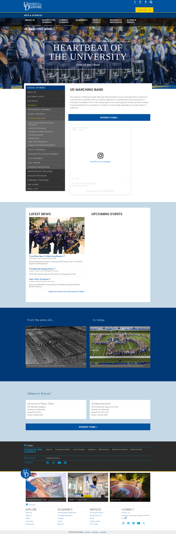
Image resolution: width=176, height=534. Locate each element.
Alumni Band (34, 138)
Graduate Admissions (65, 515)
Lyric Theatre (34, 163)
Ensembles (58, 25)
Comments (87, 532)
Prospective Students (48, 21)
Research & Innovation (116, 21)
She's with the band (38, 279)
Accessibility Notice (96, 512)
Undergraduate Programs (40, 171)
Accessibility (103, 532)
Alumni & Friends (131, 21)
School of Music (48, 25)
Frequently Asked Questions (41, 131)
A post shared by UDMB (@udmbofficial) (100, 191)
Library (60, 521)
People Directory (95, 515)
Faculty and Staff (36, 135)
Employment (30, 524)
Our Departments (36, 25)
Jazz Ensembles (35, 158)
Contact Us (126, 512)
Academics (81, 20)
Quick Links (142, 10)
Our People (32, 101)
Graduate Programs (37, 176)
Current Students (63, 21)
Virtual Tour (29, 521)
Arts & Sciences (33, 15)
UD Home (26, 25)
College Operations (53, 458)
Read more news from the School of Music (67, 291)
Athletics (29, 515)
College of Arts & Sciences (33, 450)
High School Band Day (38, 142)
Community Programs (38, 180)
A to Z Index (94, 524)
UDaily (28, 518)
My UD (92, 518)
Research (61, 524)
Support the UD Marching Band (42, 145)
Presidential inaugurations (41, 268)
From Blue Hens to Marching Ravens (46, 256)
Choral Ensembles (36, 114)
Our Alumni (32, 184)
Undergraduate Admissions (67, 512)
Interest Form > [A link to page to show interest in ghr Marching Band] (109, 117)
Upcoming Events (35, 96)
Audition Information (37, 128)
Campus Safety (95, 521)
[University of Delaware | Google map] (126, 518)
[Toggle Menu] (63, 92)
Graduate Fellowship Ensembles (43, 154)
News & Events (97, 21)
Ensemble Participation (39, 167)
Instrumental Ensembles (39, 109)
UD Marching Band (68, 25)
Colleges (61, 518)
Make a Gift (32, 189)
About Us (30, 20)
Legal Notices (95, 532)
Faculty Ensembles (37, 150)
